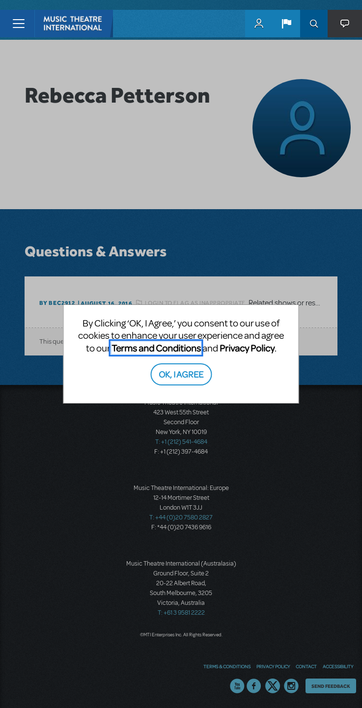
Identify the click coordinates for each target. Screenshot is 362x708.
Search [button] (314, 23)
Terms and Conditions (156, 348)
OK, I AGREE (181, 374)
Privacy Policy (247, 348)
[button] (286, 23)
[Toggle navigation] (18, 23)
